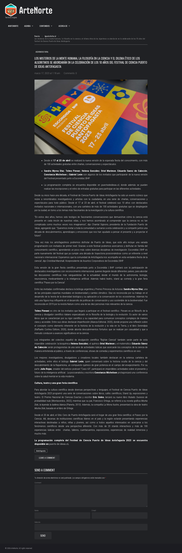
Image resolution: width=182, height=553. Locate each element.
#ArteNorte (13, 25)
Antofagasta (41, 451)
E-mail (94, 511)
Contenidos (44, 25)
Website (37, 522)
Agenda (27, 25)
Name (36, 511)
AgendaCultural (50, 36)
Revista (37, 36)
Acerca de (63, 25)
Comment (37, 483)
